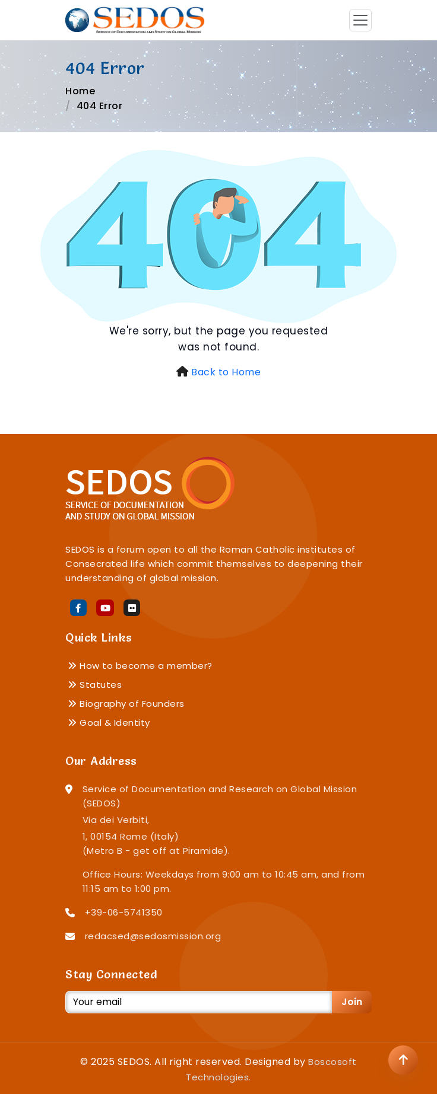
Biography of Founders (126, 703)
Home (80, 91)
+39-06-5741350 (124, 912)
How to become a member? (140, 665)
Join (351, 1002)
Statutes (95, 684)
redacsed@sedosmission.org (153, 936)
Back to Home (226, 372)
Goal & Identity (109, 722)
